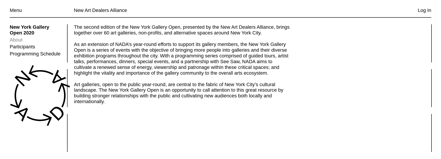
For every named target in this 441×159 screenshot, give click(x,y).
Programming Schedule (35, 54)
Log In (424, 10)
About (16, 40)
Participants (22, 46)
